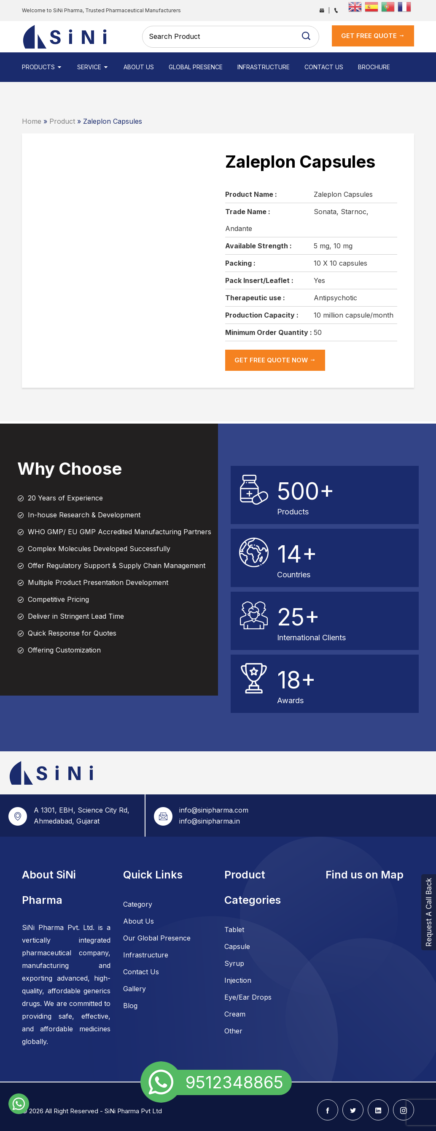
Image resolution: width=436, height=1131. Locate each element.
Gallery (134, 988)
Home (31, 121)
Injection (237, 980)
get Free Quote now (275, 360)
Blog (130, 1005)
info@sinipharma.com (213, 810)
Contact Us (323, 67)
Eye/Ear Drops (248, 997)
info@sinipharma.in (209, 821)
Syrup (234, 963)
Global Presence (196, 67)
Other (233, 1031)
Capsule (237, 946)
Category (137, 904)
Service (93, 67)
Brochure (374, 67)
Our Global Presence (157, 938)
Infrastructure (263, 67)
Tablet (234, 929)
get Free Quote (373, 36)
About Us (139, 67)
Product (62, 121)
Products (42, 67)
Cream (234, 1014)
